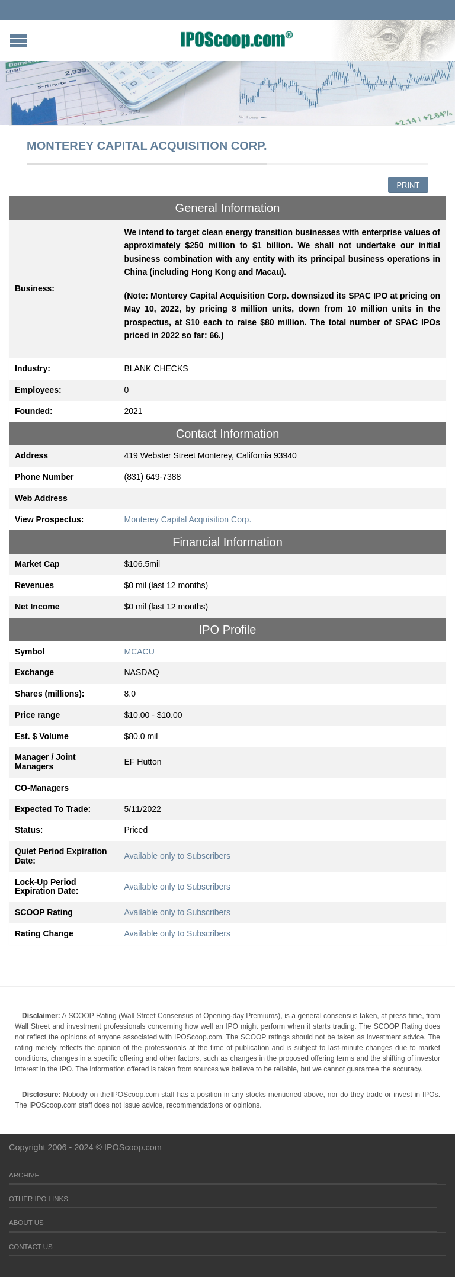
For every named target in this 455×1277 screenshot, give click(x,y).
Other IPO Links (38, 1198)
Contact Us (31, 1246)
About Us (26, 1222)
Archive (24, 1175)
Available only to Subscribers (177, 856)
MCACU (139, 651)
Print (407, 185)
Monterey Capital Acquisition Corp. (188, 519)
